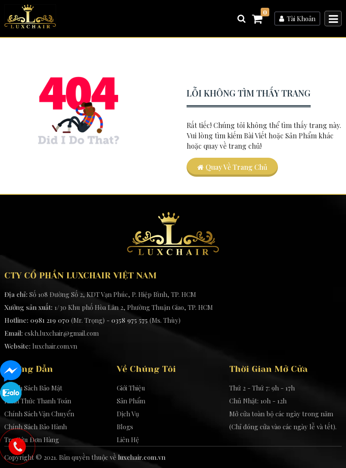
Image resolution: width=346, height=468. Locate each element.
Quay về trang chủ (232, 167)
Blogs (125, 426)
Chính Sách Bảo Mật (33, 388)
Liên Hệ (128, 439)
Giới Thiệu (131, 388)
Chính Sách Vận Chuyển (39, 413)
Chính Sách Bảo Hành (35, 426)
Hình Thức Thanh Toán (37, 400)
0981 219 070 (49, 320)
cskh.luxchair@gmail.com (62, 333)
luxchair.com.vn (54, 346)
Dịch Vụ (128, 413)
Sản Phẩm (131, 400)
